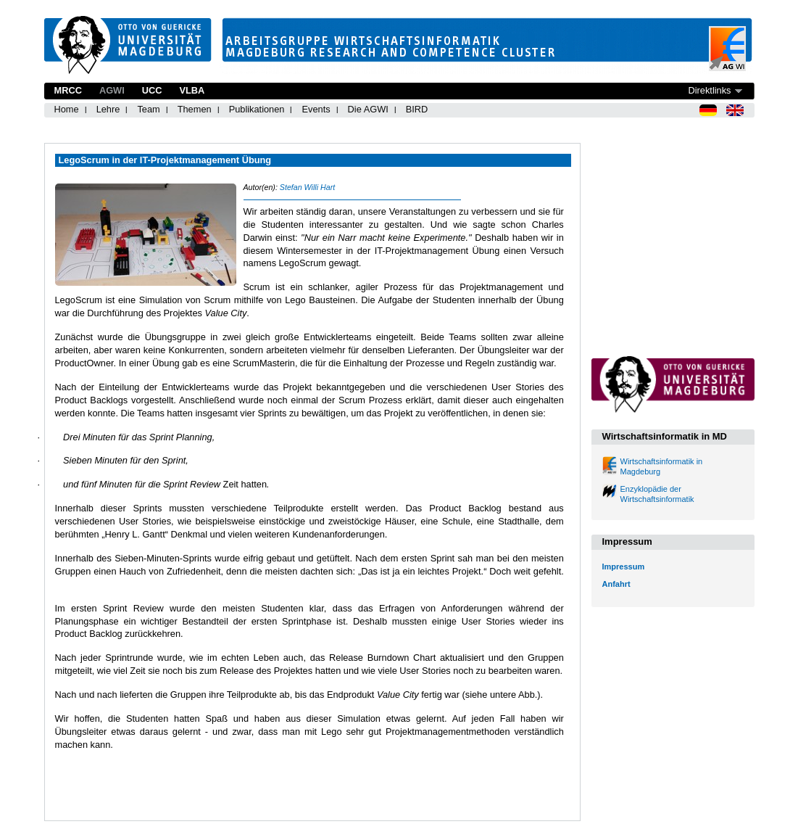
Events (316, 109)
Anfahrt (616, 584)
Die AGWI (368, 109)
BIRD (417, 109)
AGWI (112, 90)
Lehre (108, 109)
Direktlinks (709, 90)
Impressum (623, 566)
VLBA (191, 90)
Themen (195, 109)
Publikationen (257, 109)
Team (148, 109)
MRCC (68, 90)
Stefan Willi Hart (307, 187)
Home (66, 109)
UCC (152, 90)
